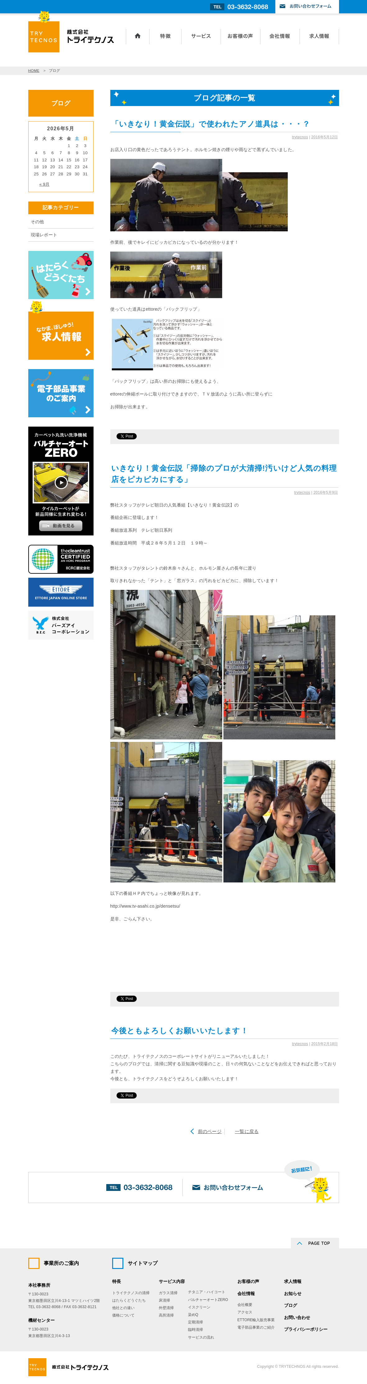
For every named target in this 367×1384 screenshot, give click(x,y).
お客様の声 (240, 36)
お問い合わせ (297, 1317)
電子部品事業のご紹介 (256, 1327)
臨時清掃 (195, 1329)
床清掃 (164, 1300)
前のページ (210, 1131)
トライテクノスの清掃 (130, 1293)
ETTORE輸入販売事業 (256, 1320)
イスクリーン (199, 1307)
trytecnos (300, 137)
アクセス (244, 1312)
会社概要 (244, 1305)
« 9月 (44, 184)
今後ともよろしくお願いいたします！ (179, 1030)
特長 (116, 1281)
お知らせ (292, 1293)
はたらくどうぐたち (129, 1300)
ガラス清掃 (168, 1293)
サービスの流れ (201, 1337)
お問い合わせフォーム (307, 6)
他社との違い (123, 1308)
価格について (123, 1315)
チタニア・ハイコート (206, 1292)
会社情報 (280, 36)
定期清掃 (195, 1322)
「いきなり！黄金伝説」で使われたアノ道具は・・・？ (210, 124)
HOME (33, 70)
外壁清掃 (166, 1308)
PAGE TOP (315, 1243)
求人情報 (319, 36)
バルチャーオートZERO (208, 1300)
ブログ (290, 1305)
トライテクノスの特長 (165, 36)
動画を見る (60, 526)
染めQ (193, 1314)
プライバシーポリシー (306, 1329)
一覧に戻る (247, 1131)
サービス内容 (201, 36)
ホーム (137, 36)
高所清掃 (166, 1315)
